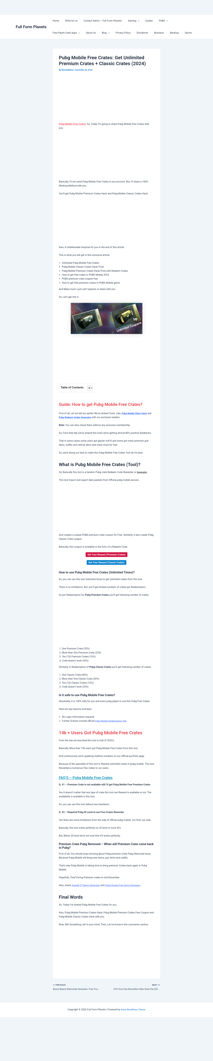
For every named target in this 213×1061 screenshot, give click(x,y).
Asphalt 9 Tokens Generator (86, 885)
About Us (57, 32)
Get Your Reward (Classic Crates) (106, 562)
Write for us (69, 20)
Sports (147, 32)
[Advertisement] (106, 97)
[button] (133, 21)
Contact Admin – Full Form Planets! (100, 20)
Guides (143, 20)
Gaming (129, 21)
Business (120, 32)
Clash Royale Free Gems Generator (125, 885)
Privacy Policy (86, 32)
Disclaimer (104, 32)
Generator (142, 472)
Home (55, 20)
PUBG (156, 21)
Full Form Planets (31, 27)
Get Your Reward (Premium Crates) (106, 554)
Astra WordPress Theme (133, 1010)
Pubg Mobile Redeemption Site (111, 720)
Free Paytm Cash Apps (180, 21)
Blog (71, 33)
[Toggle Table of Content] (88, 388)
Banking (134, 32)
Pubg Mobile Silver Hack (135, 413)
